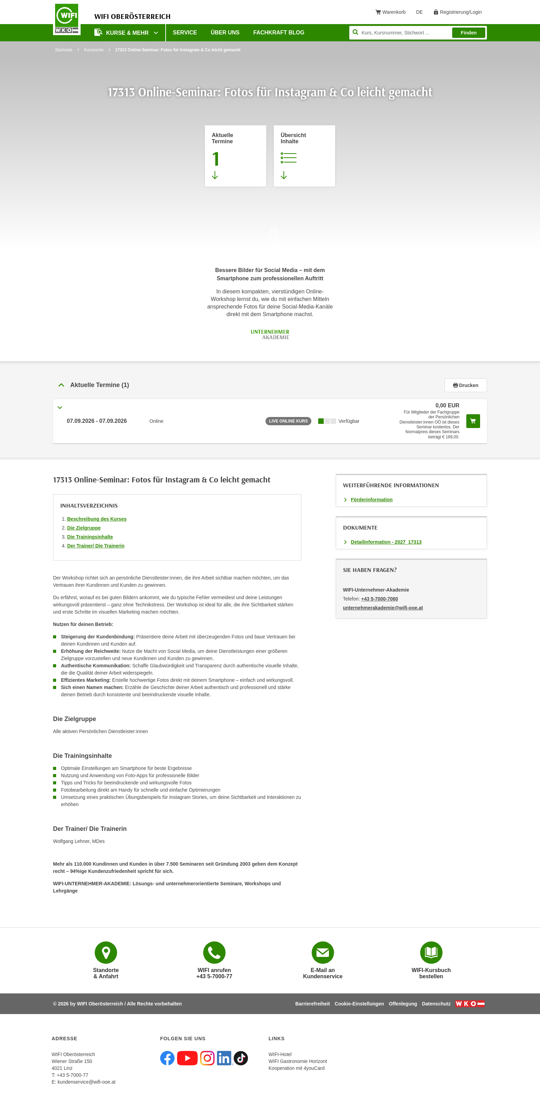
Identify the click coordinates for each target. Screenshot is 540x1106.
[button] (249, 385)
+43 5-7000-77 (72, 1075)
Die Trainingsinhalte (90, 537)
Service (185, 32)
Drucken (465, 385)
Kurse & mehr (122, 32)
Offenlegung (403, 1003)
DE (422, 13)
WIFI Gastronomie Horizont (298, 1061)
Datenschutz (436, 1003)
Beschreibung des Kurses (97, 519)
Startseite (64, 50)
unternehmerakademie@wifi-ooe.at (383, 608)
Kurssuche (94, 50)
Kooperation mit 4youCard (297, 1068)
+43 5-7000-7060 (379, 599)
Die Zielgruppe (84, 528)
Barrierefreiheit (312, 1003)
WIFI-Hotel (280, 1054)
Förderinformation (372, 499)
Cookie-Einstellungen (359, 1003)
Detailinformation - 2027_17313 (386, 542)
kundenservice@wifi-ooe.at (86, 1082)
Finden (469, 32)
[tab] (270, 385)
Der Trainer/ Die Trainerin (96, 546)
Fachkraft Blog (278, 32)
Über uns (225, 32)
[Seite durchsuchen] (418, 33)
